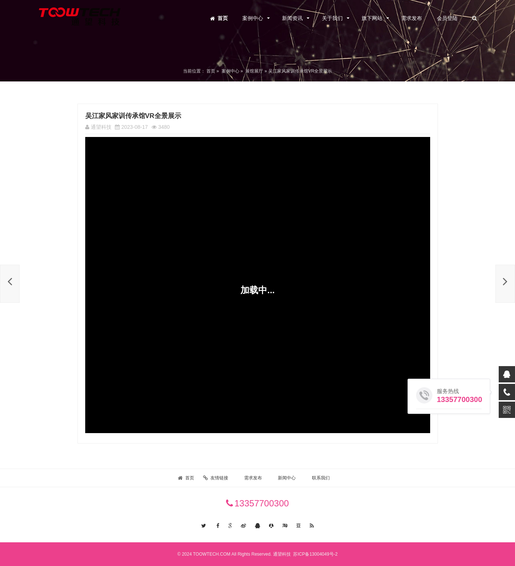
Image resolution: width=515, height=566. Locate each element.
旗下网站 (372, 18)
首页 (222, 18)
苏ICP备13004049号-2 (315, 554)
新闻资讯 (292, 18)
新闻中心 (287, 477)
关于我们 (332, 18)
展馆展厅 (254, 71)
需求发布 (411, 18)
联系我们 (321, 477)
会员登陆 (447, 18)
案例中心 (252, 18)
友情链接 (219, 477)
